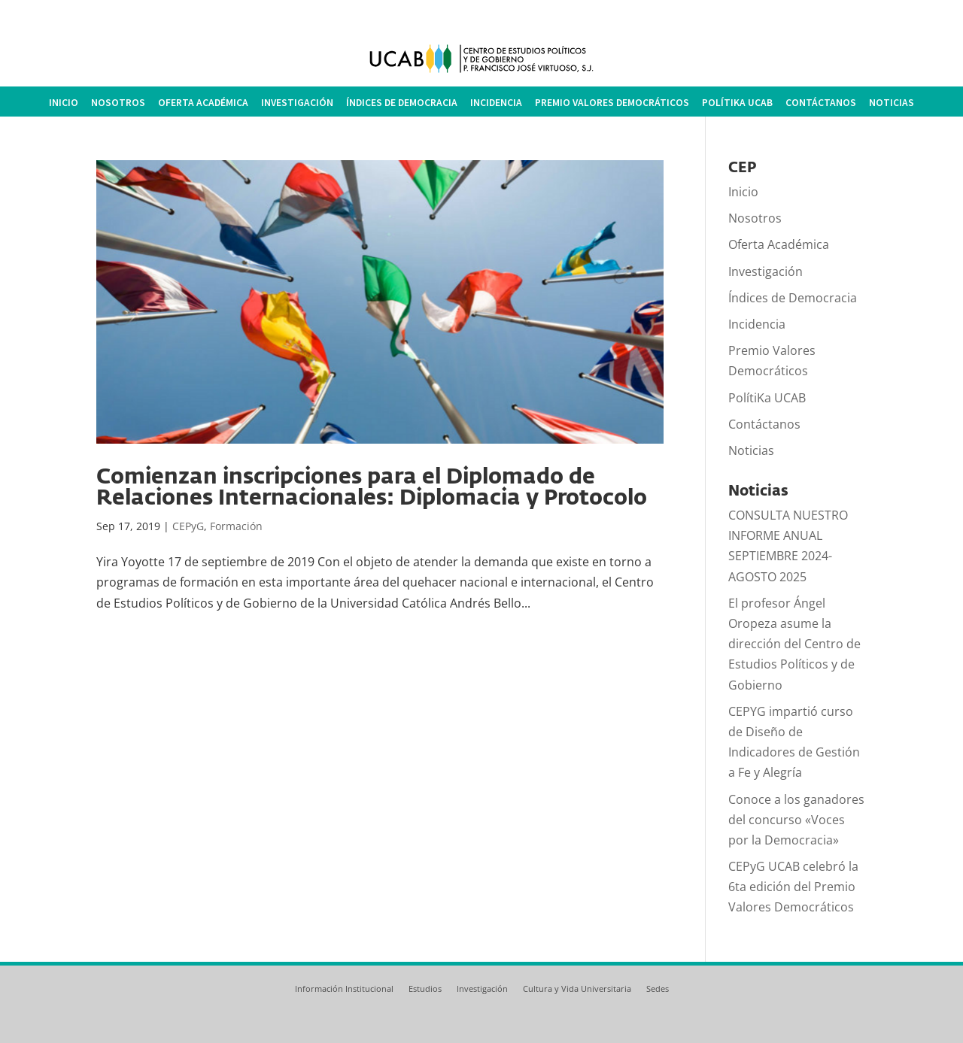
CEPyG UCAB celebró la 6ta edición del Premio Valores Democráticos (793, 886)
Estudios (425, 988)
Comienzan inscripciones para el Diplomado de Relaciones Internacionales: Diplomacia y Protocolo (371, 487)
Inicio (63, 102)
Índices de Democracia (401, 102)
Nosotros (118, 102)
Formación (236, 526)
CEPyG (188, 526)
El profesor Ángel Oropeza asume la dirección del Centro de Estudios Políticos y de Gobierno (794, 644)
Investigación (297, 102)
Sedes (657, 988)
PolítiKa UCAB (737, 102)
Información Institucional (344, 988)
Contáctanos (820, 102)
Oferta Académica (203, 102)
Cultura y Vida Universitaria (577, 988)
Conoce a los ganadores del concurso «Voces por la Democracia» (796, 819)
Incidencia (496, 102)
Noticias (891, 102)
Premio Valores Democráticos (612, 102)
